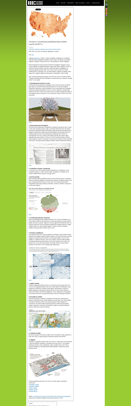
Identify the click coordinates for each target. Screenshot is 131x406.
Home (57, 3)
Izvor (30, 122)
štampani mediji (56, 49)
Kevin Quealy (33, 388)
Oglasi (88, 3)
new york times (48, 49)
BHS (106, 0)
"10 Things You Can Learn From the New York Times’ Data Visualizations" (52, 396)
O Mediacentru (96, 3)
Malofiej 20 (37, 58)
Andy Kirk (31, 47)
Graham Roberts (34, 386)
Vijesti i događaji (79, 3)
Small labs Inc (33, 391)
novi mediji (31, 49)
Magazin (63, 3)
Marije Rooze (33, 389)
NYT (33, 55)
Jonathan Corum (34, 384)
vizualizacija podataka (39, 49)
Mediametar (70, 3)
